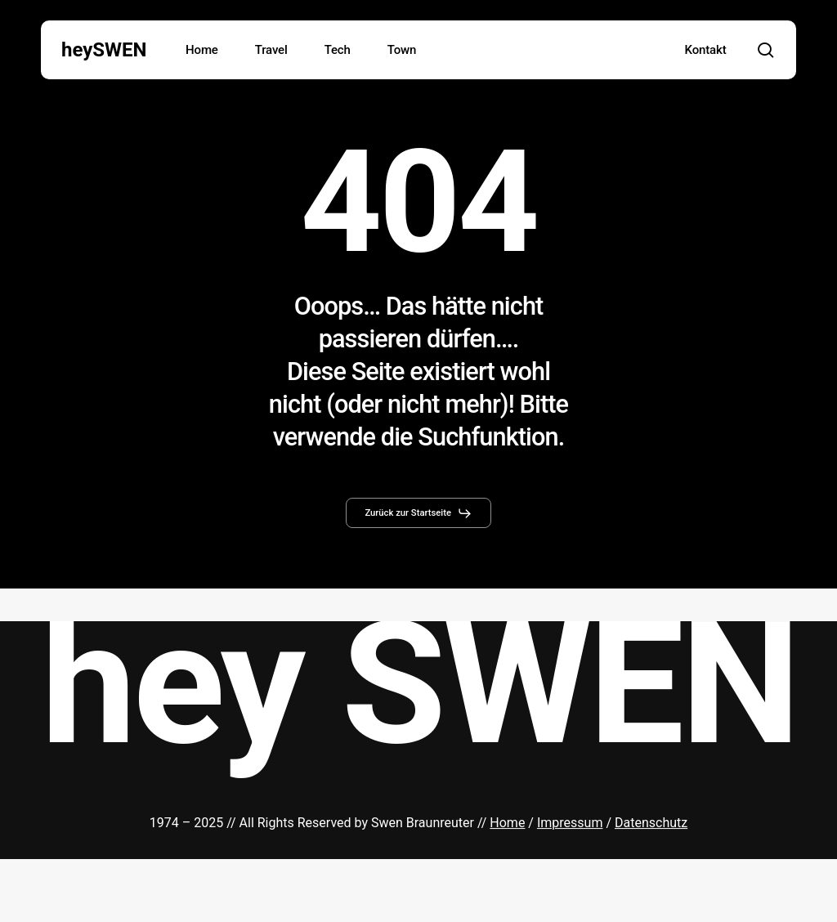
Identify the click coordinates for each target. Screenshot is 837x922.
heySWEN (104, 50)
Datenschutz (651, 822)
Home (507, 822)
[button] (418, 513)
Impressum (570, 822)
